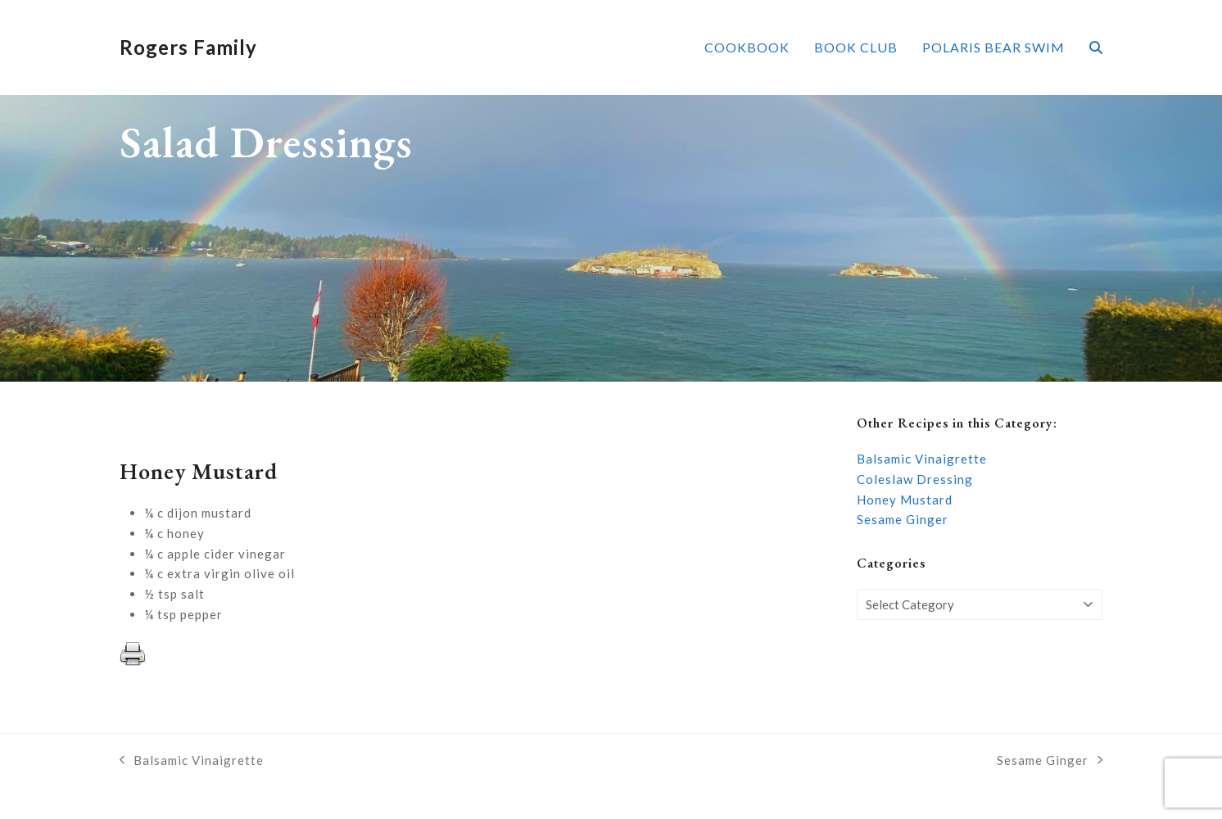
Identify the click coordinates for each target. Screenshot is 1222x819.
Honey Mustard (905, 499)
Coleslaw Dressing (915, 479)
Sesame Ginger (902, 519)
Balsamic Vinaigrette (922, 458)
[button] (1096, 47)
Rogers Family (188, 47)
